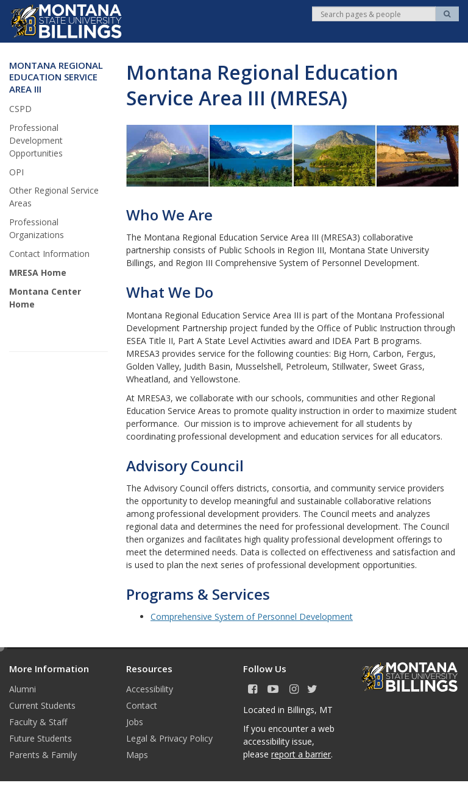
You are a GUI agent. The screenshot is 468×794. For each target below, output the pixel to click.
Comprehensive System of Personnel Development (252, 616)
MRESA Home (37, 272)
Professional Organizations (36, 228)
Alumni (22, 689)
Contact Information (49, 253)
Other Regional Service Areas (54, 196)
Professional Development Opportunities (36, 140)
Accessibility (149, 689)
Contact (141, 705)
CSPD (20, 108)
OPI (16, 172)
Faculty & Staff (38, 722)
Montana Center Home (45, 298)
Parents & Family (43, 755)
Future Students (40, 738)
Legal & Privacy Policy (169, 738)
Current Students (42, 705)
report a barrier (301, 754)
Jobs (134, 722)
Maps (137, 755)
